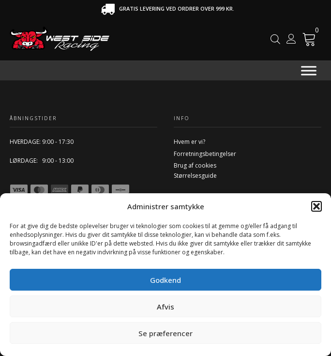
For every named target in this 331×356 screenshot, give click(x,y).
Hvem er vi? (189, 142)
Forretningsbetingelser (205, 154)
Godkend (165, 280)
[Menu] (308, 71)
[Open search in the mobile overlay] (275, 39)
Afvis (165, 306)
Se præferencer (165, 333)
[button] (316, 206)
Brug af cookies (195, 165)
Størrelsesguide (195, 175)
